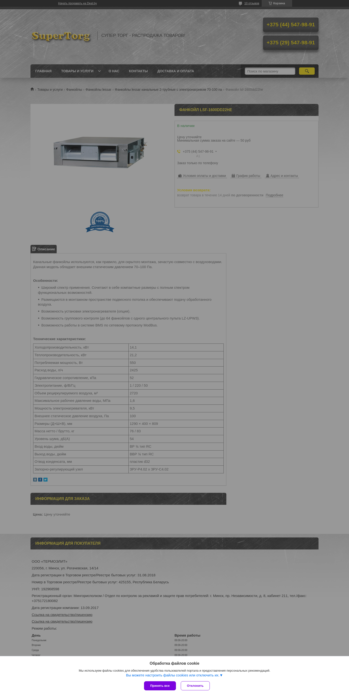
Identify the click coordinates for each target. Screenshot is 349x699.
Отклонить (195, 685)
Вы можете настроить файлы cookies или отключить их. (172, 675)
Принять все (160, 685)
